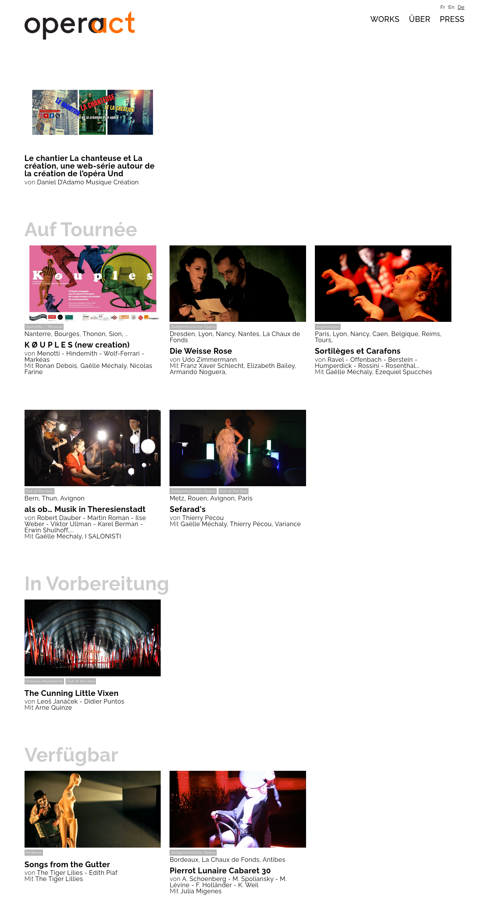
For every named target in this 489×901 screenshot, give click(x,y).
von (30, 182)
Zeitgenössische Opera (193, 327)
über (419, 19)
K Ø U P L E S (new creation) (77, 344)
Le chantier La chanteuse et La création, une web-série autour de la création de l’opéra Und (90, 166)
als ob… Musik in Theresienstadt (85, 509)
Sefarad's (188, 509)
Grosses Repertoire (44, 681)
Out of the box (39, 491)
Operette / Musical (44, 327)
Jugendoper (327, 327)
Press (452, 19)
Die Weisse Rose (201, 351)
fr (442, 7)
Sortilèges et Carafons (358, 351)
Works (384, 19)
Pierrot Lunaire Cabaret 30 (220, 870)
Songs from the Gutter (67, 864)
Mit (29, 365)
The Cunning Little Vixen (72, 693)
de (461, 7)
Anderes (34, 852)
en (451, 7)
